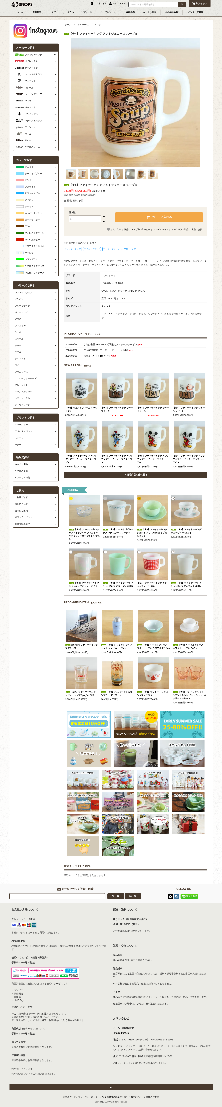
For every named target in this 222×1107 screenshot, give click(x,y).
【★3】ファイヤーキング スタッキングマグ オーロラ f (84, 585)
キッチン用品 (149, 12)
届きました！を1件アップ (99, 355)
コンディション (160, 229)
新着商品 (36, 12)
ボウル (70, 12)
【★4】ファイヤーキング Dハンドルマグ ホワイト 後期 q (186, 585)
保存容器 (130, 12)
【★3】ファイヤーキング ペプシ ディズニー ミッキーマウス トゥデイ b (153, 459)
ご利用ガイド (69, 1097)
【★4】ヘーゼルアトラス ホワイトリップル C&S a (188, 646)
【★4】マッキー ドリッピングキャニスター (152, 693)
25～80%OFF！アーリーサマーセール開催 (108, 350)
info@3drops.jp (121, 1033)
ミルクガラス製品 (180, 229)
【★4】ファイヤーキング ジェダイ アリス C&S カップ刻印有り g (152, 532)
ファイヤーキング (84, 25)
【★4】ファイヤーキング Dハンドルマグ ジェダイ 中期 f (118, 585)
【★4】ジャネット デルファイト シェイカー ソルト (116, 646)
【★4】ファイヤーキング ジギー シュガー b (189, 409)
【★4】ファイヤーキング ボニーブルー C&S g (186, 531)
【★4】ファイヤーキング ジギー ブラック (117, 409)
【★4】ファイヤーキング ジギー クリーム (153, 409)
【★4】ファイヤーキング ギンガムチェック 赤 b (152, 585)
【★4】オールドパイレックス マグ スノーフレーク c (118, 531)
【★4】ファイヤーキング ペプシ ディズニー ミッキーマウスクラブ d (117, 459)
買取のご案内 (152, 1097)
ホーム (20, 12)
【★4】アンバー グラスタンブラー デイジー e (116, 693)
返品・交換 (197, 229)
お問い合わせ (137, 1097)
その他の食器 (171, 12)
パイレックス (31, 61)
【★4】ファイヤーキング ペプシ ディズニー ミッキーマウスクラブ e (81, 459)
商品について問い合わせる (137, 229)
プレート (87, 12)
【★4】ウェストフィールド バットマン (81, 409)
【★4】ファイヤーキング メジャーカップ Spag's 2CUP (80, 693)
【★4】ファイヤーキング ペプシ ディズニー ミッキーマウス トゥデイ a (189, 459)
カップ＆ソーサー (109, 12)
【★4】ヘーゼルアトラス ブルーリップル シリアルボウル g (153, 646)
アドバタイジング (92, 249)
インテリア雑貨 (195, 12)
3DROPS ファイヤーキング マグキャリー (81, 646)
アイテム (199, 3)
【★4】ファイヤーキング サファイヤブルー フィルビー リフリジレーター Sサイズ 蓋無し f (84, 534)
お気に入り (114, 229)
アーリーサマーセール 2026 (115, 249)
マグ (53, 12)
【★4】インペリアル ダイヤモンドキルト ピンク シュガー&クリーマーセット (189, 695)
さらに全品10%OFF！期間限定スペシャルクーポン (113, 344)
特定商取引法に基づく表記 (115, 1097)
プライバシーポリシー (89, 1097)
